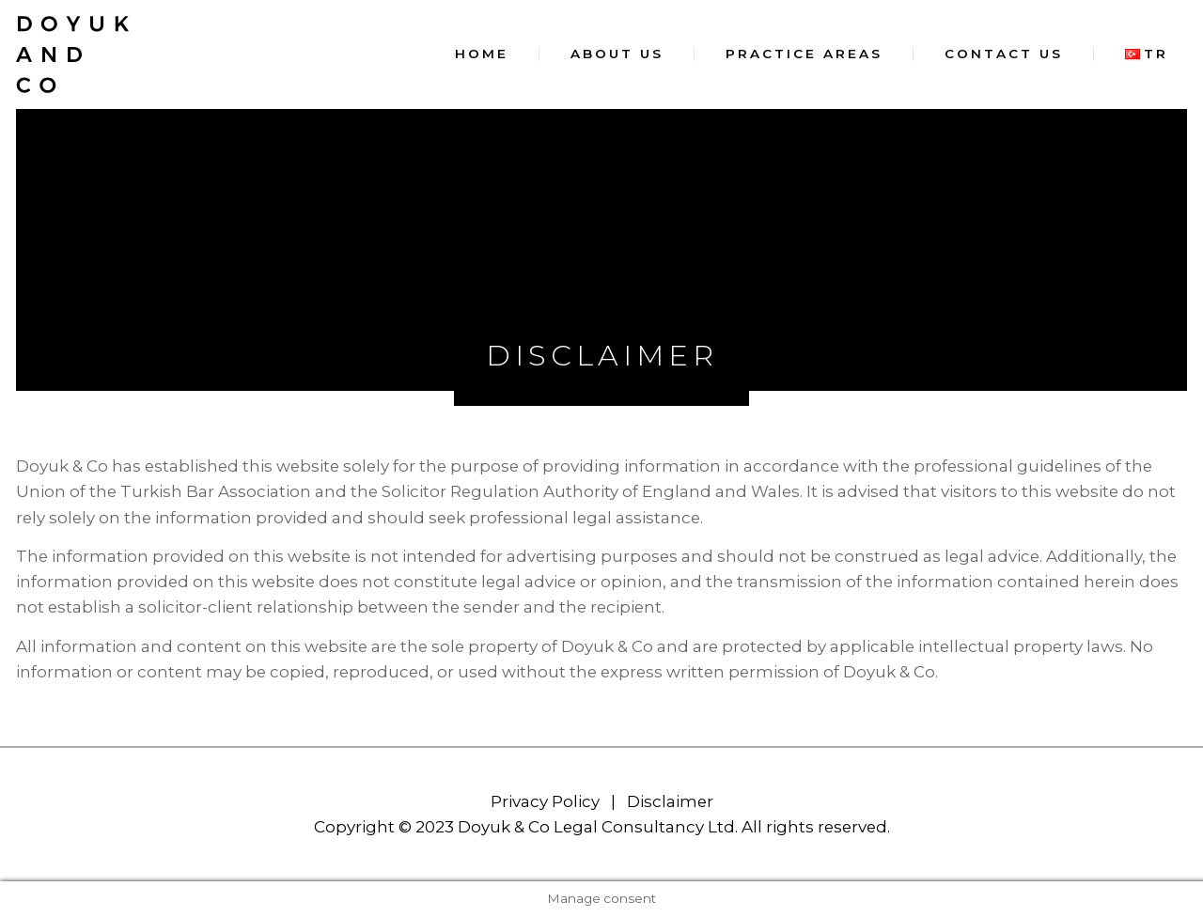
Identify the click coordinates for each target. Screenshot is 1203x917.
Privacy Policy (545, 801)
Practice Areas (804, 53)
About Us (617, 53)
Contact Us (1004, 53)
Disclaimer (670, 801)
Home (481, 53)
